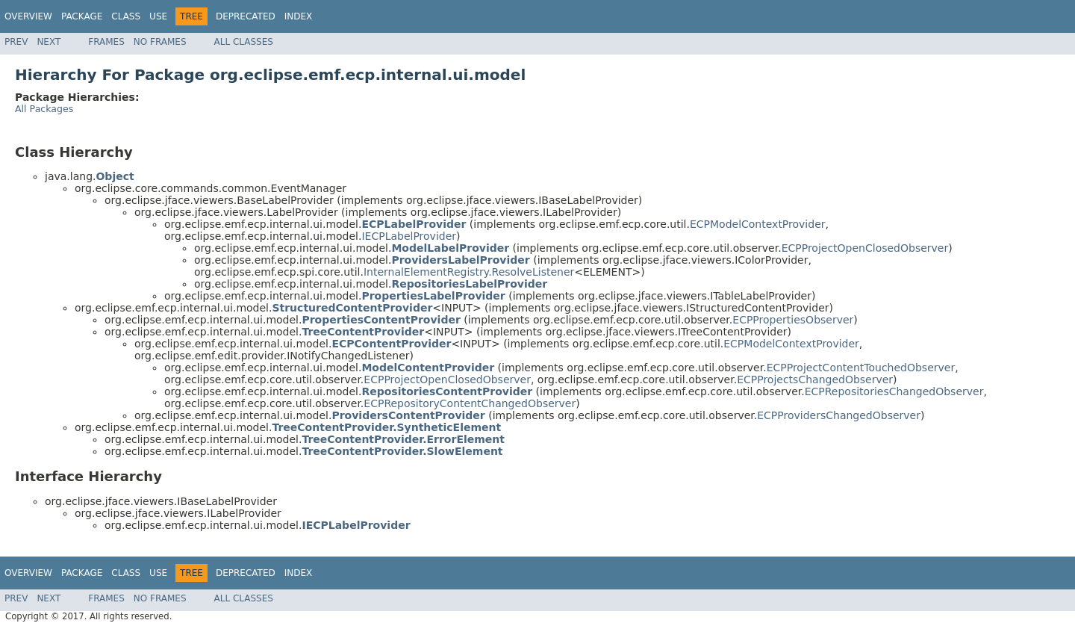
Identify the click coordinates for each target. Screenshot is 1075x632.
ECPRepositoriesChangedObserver (894, 391)
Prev (16, 42)
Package (81, 16)
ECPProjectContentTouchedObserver (861, 368)
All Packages (44, 108)
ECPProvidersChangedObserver (838, 415)
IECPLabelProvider (408, 236)
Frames (106, 42)
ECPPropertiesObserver (792, 320)
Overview (28, 16)
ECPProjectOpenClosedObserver (865, 248)
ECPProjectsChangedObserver (815, 379)
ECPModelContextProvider (758, 224)
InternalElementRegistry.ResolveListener (469, 272)
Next (48, 42)
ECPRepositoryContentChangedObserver (470, 403)
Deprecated (245, 16)
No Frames (160, 42)
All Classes (243, 42)
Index (298, 16)
